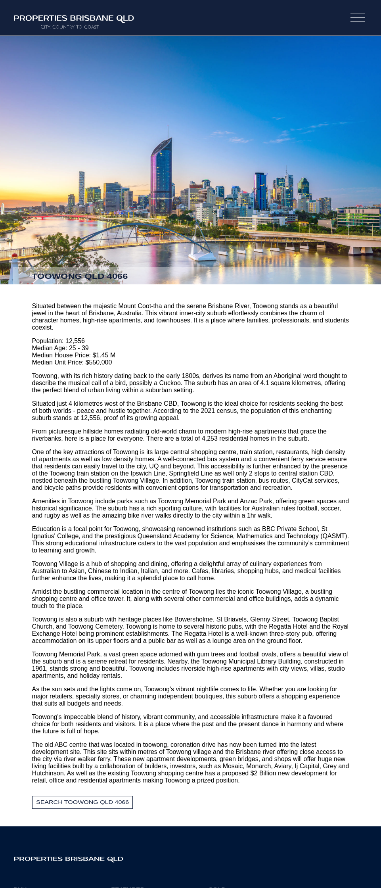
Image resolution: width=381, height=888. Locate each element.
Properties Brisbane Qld (95, 858)
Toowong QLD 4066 (80, 276)
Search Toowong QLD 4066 (82, 802)
